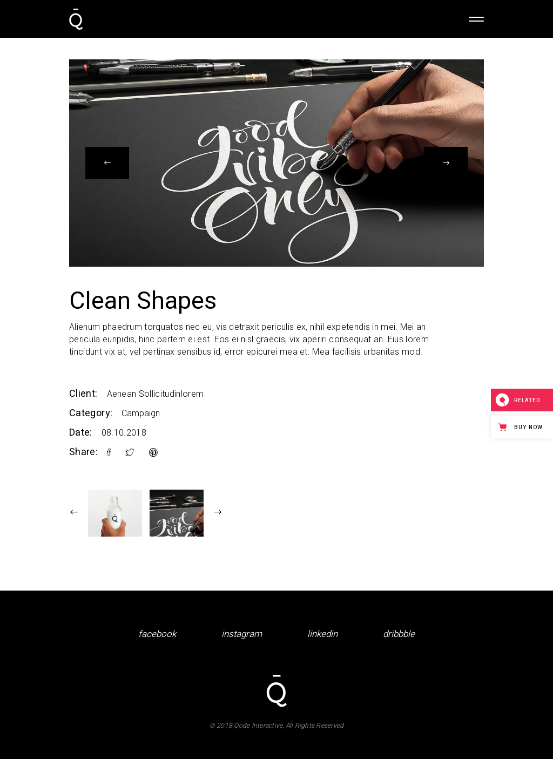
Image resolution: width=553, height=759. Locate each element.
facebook (157, 634)
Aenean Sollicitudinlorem (155, 394)
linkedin (322, 634)
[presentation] (107, 163)
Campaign (141, 413)
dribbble (399, 634)
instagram (241, 634)
